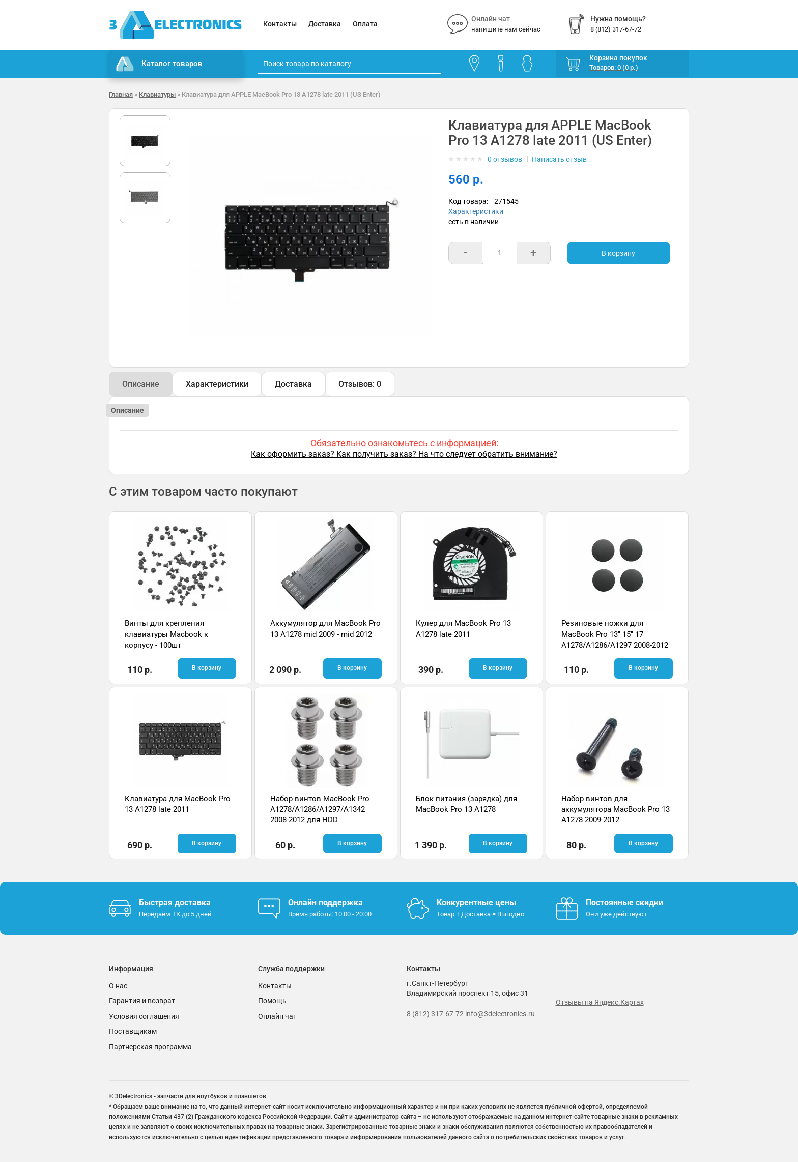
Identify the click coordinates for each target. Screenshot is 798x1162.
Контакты (280, 24)
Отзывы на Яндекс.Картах (600, 1002)
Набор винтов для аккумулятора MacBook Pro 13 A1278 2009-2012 (615, 809)
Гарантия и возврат (142, 1001)
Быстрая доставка (175, 902)
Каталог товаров (159, 64)
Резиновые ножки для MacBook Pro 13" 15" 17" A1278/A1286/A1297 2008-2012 (614, 634)
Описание (140, 384)
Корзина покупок (618, 58)
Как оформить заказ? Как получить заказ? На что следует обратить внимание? (404, 454)
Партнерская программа (150, 1047)
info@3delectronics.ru (500, 1014)
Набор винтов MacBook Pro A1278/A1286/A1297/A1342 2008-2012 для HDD (319, 809)
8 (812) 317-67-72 (435, 1014)
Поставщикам (133, 1031)
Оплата (365, 24)
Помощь (272, 1001)
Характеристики (475, 211)
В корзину (618, 253)
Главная (121, 94)
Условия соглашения (144, 1016)
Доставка (324, 24)
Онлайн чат (490, 19)
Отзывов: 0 (359, 384)
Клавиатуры (157, 94)
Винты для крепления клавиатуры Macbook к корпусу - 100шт (166, 634)
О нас (118, 986)
